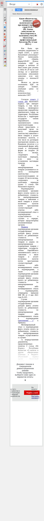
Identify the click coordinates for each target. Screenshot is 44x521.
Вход (18, 10)
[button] (2, 4)
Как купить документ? (35, 397)
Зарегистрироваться (31, 10)
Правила (24, 227)
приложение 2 (26, 320)
